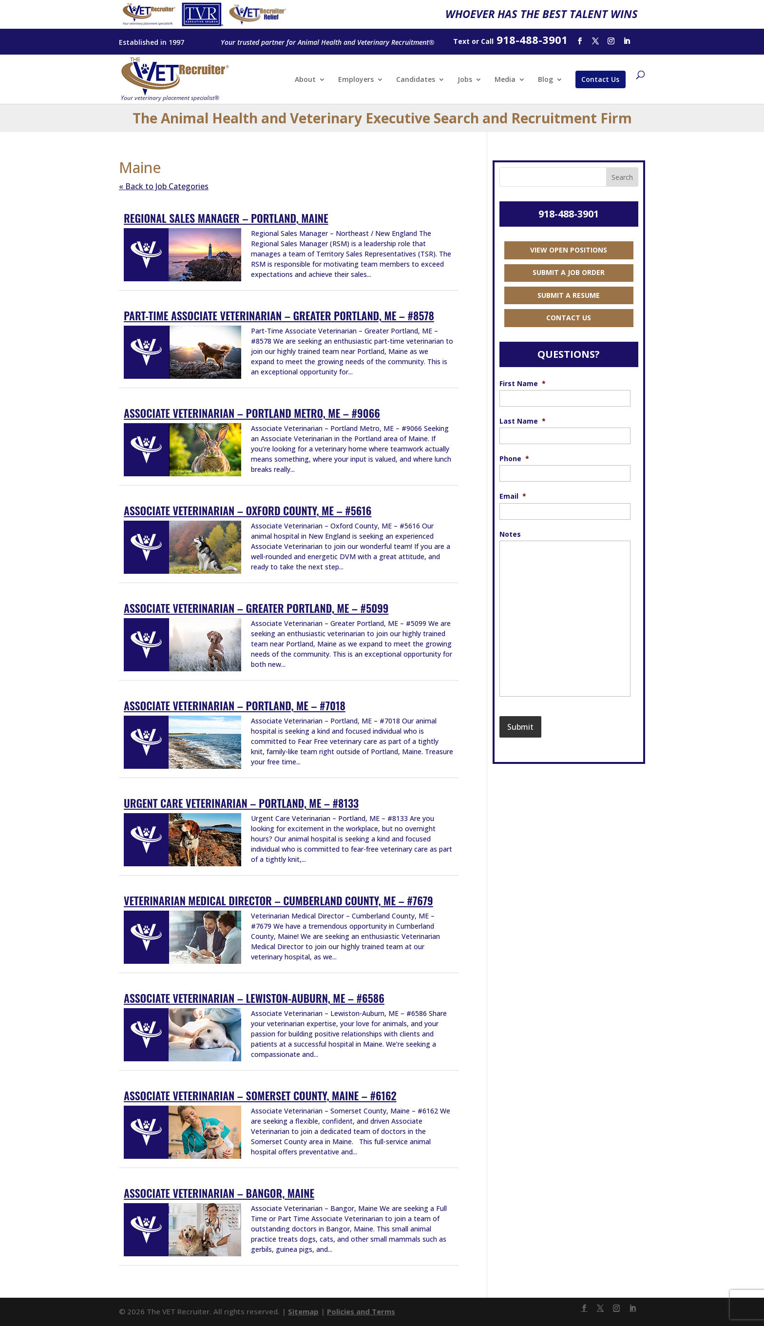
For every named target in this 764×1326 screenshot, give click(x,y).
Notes (510, 534)
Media (505, 80)
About (305, 80)
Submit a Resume (568, 295)
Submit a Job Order (569, 272)
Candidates (415, 80)
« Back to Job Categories (164, 186)
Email (512, 496)
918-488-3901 (568, 213)
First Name (522, 383)
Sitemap (303, 1311)
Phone (514, 458)
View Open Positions (568, 249)
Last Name (522, 421)
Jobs (465, 80)
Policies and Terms (361, 1311)
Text (461, 41)
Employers (356, 80)
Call (487, 41)
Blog (545, 80)
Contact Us (600, 79)
